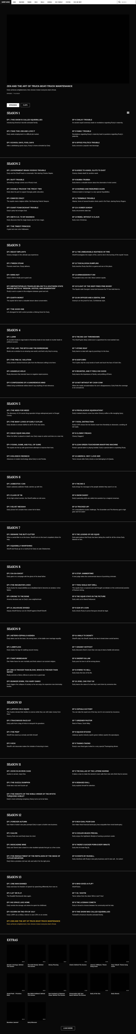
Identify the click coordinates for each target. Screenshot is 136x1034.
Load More (68, 1028)
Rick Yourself (59, 2)
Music (36, 2)
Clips (25, 105)
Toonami (29, 2)
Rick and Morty (78, 2)
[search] (133, 2)
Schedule (49, 2)
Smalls (42, 2)
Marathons (21, 2)
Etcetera (68, 2)
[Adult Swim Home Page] (5, 2)
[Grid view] (128, 113)
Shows (14, 2)
